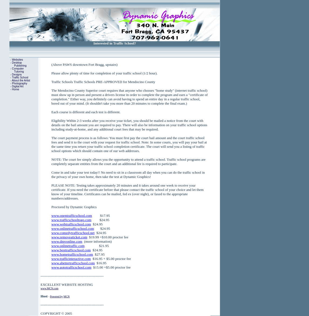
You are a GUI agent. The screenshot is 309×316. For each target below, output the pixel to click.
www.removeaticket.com (69, 237)
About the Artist (21, 80)
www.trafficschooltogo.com (71, 220)
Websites (17, 59)
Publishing (20, 65)
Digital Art (17, 86)
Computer (18, 68)
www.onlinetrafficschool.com (72, 228)
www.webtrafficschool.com (71, 224)
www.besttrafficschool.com (71, 250)
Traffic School (20, 77)
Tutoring (19, 71)
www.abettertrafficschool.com (73, 263)
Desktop (17, 62)
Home (15, 89)
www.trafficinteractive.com (71, 259)
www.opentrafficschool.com (71, 216)
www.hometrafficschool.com (72, 254)
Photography (19, 83)
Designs (17, 74)
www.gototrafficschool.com (71, 267)
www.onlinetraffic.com (67, 246)
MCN (67, 296)
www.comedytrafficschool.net (72, 233)
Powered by (56, 296)
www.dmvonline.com (66, 241)
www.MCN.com (49, 288)
